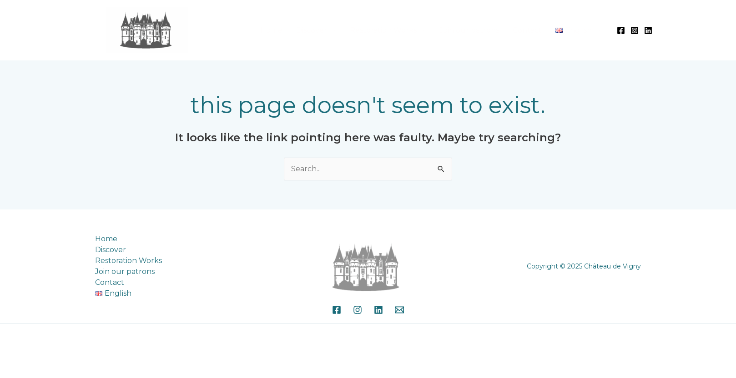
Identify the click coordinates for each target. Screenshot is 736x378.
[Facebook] (621, 30)
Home (306, 30)
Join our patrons (485, 30)
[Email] (399, 310)
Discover (340, 30)
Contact (536, 30)
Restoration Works (405, 30)
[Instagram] (634, 30)
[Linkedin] (648, 30)
